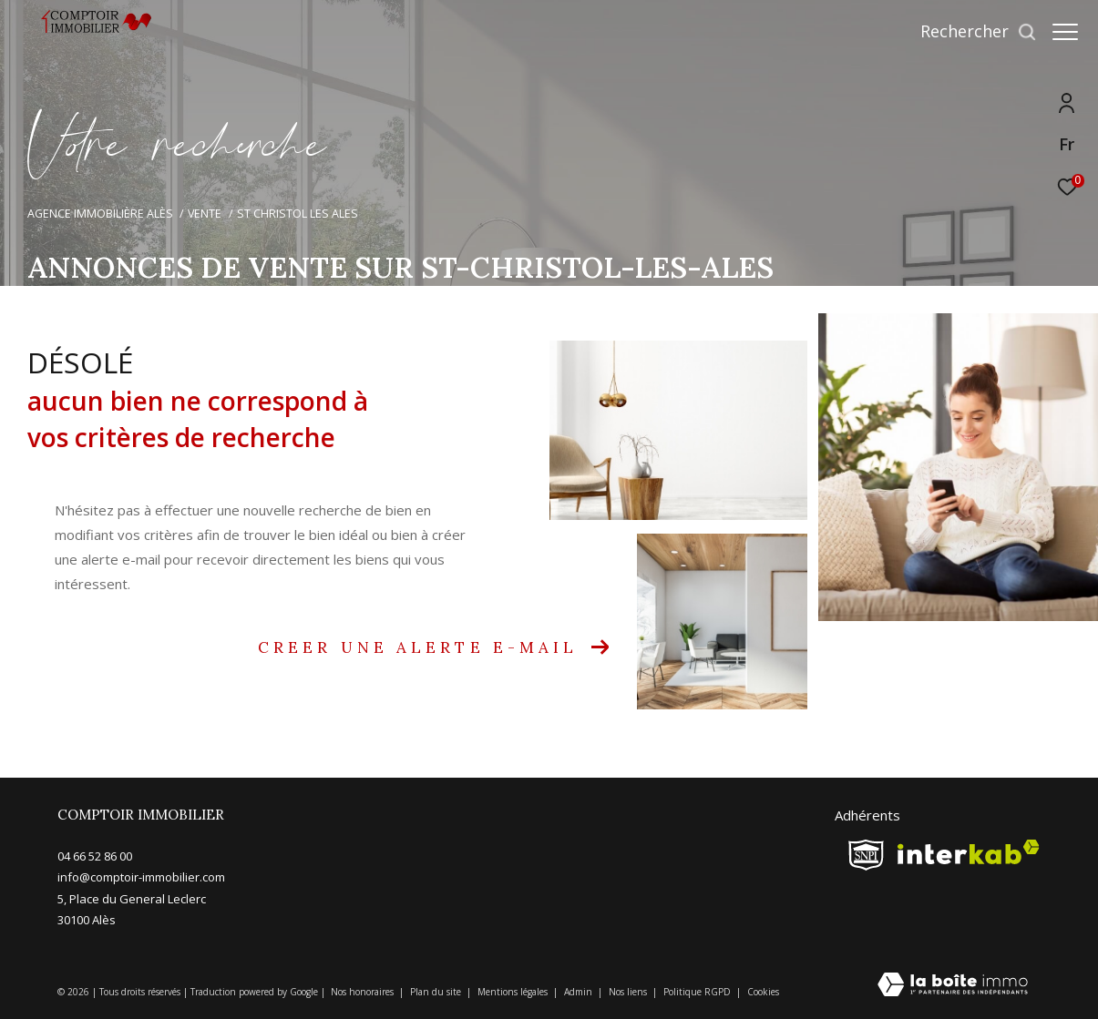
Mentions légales (513, 991)
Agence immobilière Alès (100, 213)
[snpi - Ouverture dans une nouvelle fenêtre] (866, 855)
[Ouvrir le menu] (1065, 32)
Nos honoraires (363, 991)
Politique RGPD (697, 991)
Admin (579, 991)
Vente (204, 213)
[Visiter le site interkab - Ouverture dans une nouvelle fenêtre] (969, 852)
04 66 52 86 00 (94, 856)
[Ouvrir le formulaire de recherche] (969, 32)
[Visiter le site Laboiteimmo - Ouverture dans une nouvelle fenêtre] (953, 986)
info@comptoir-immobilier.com (141, 877)
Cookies (763, 992)
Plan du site (437, 991)
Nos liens (629, 991)
